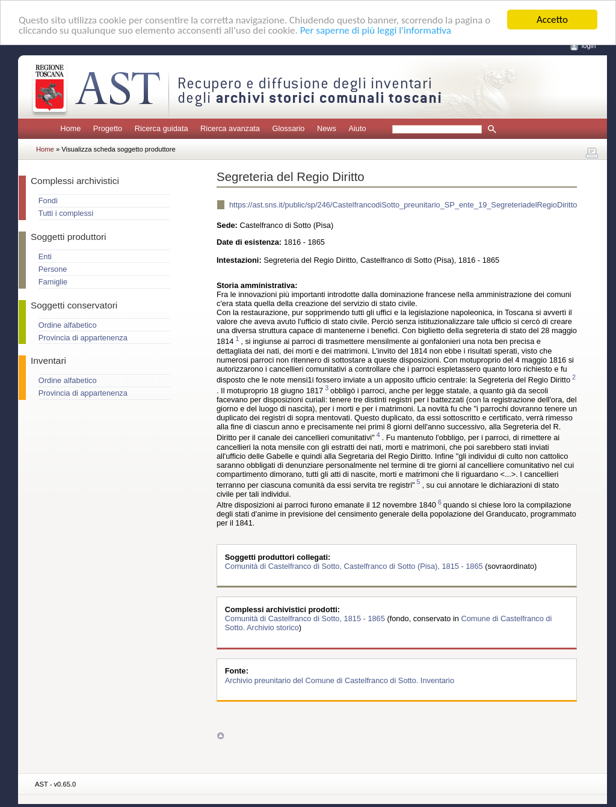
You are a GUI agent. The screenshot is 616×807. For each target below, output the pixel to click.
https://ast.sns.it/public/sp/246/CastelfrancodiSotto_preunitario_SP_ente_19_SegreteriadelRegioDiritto (403, 204)
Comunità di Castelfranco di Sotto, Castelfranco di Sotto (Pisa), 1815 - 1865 (355, 566)
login (589, 45)
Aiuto (357, 128)
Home (70, 128)
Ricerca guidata (161, 128)
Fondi (48, 200)
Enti (45, 256)
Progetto (107, 128)
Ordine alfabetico (67, 325)
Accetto (552, 19)
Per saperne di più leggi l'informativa (375, 30)
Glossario (288, 128)
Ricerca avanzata (230, 128)
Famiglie (52, 281)
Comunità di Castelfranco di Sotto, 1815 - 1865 (306, 618)
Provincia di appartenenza (83, 337)
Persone (52, 269)
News (326, 128)
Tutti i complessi (65, 213)
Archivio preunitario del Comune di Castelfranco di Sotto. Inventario (339, 679)
